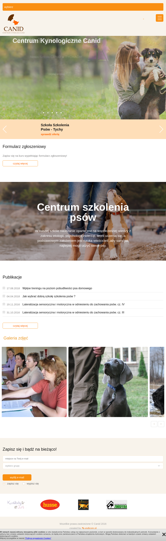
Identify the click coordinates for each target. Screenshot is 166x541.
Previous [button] (5, 129)
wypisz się (33, 483)
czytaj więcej (20, 163)
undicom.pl (91, 528)
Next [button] (161, 129)
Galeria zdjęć (16, 338)
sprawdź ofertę (80, 134)
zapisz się (13, 483)
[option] (83, 77)
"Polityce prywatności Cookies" (38, 538)
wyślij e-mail (17, 477)
